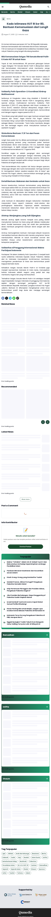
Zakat (35, 12)
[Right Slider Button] (49, 12)
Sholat (20, 12)
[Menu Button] (3, 7)
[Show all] (47, 635)
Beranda (4, 12)
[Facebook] (2, 298)
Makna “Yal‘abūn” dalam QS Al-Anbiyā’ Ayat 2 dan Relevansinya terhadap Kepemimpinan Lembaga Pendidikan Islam (27, 564)
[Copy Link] (17, 298)
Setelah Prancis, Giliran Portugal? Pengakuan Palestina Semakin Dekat (24, 583)
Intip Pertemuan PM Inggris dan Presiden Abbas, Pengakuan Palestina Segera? (26, 590)
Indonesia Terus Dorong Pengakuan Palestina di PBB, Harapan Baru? (26, 616)
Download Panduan (25, 546)
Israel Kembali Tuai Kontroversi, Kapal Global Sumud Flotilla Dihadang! (25, 603)
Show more (25, 499)
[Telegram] (10, 298)
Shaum (27, 12)
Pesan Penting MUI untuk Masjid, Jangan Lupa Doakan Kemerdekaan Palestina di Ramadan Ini (25, 610)
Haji (41, 12)
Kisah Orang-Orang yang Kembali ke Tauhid (24, 577)
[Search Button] (48, 7)
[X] (6, 298)
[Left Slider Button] (43, 422)
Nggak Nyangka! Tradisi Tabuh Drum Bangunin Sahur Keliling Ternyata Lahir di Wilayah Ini (25, 623)
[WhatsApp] (13, 298)
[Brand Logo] (10, 895)
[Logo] (25, 912)
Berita (12, 12)
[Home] (3, 19)
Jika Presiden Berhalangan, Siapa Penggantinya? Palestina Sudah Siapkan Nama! (26, 596)
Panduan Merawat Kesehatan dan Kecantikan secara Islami (25, 572)
